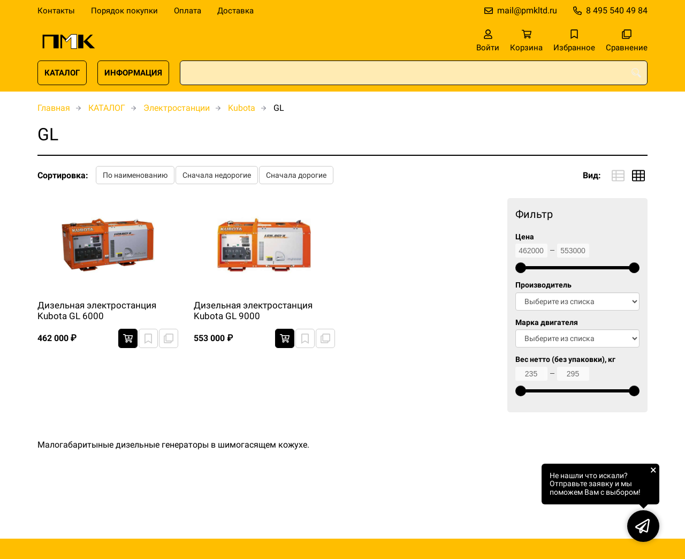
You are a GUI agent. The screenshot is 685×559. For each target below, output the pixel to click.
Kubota (241, 108)
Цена (524, 237)
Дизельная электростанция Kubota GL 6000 (96, 310)
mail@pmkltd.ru (527, 10)
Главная (53, 108)
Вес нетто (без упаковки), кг (565, 360)
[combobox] (414, 73)
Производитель (543, 285)
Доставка (235, 11)
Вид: (592, 175)
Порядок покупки (124, 11)
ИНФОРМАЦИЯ (133, 73)
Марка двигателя (546, 323)
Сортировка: (62, 175)
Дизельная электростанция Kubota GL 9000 (253, 310)
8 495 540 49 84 (617, 10)
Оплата (187, 11)
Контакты (56, 11)
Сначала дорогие (296, 175)
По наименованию (135, 175)
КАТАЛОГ (62, 73)
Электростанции (176, 108)
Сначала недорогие (216, 175)
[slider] (520, 267)
